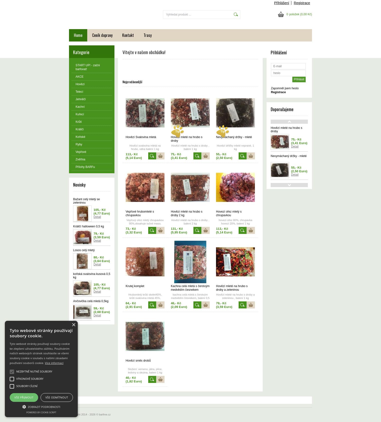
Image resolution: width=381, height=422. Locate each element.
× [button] (73, 325)
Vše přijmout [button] (23, 397)
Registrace (302, 3)
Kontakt (128, 35)
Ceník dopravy (102, 35)
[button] (41, 406)
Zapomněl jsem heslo (285, 88)
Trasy (148, 35)
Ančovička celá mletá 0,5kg (90, 301)
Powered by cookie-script (41, 412)
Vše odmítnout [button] (56, 397)
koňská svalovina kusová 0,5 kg (91, 275)
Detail (97, 217)
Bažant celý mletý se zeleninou (86, 201)
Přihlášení (281, 3)
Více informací (54, 363)
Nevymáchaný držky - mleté (289, 156)
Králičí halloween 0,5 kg (88, 226)
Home (78, 35)
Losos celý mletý (84, 250)
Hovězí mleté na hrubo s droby (286, 129)
